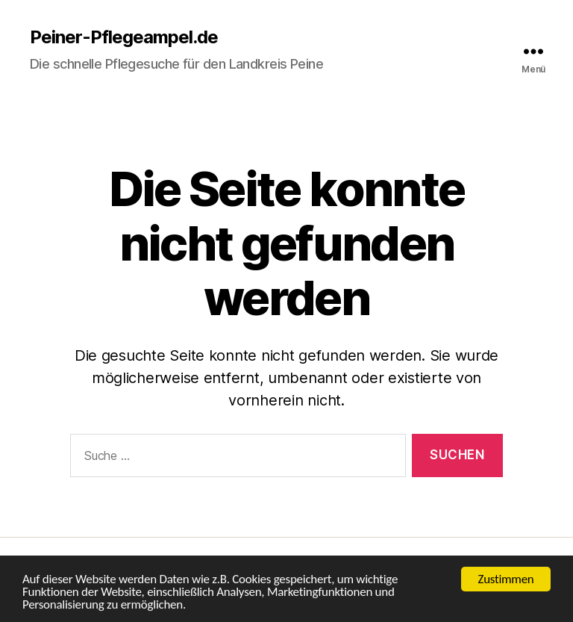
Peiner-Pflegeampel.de (124, 37)
